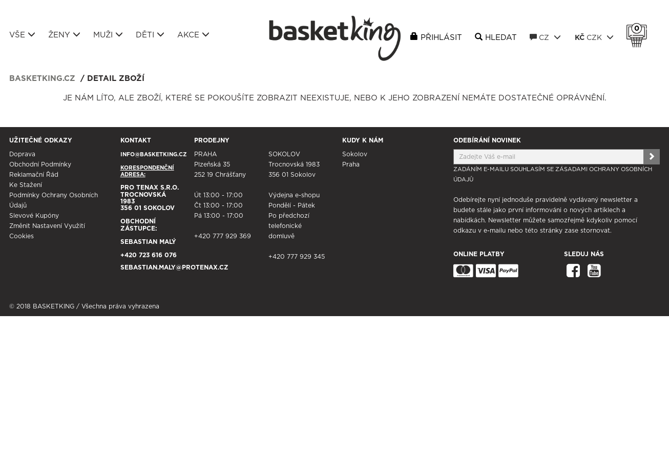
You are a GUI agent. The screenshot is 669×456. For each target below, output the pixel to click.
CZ (545, 37)
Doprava (22, 154)
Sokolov (354, 154)
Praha (351, 164)
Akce (193, 35)
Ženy (64, 35)
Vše (22, 35)
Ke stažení (25, 185)
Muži (108, 35)
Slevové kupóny (34, 216)
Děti (150, 35)
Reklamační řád (33, 175)
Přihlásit (441, 38)
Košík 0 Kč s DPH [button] (639, 29)
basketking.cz (42, 78)
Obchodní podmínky (40, 164)
